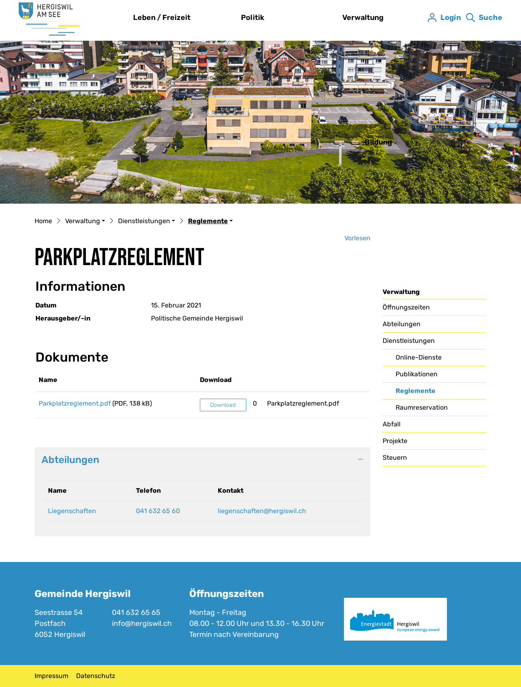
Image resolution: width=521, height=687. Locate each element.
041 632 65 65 (136, 612)
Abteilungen (401, 324)
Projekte (395, 441)
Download (223, 405)
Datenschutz (95, 676)
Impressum (51, 676)
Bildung (378, 142)
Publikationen (417, 374)
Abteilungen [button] (70, 459)
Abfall (392, 424)
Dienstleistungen (409, 341)
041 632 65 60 (158, 511)
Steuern (395, 457)
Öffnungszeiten (406, 307)
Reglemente (416, 393)
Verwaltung (362, 17)
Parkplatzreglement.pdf (75, 403)
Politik (252, 17)
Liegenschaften (72, 511)
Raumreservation (422, 407)
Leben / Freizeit (161, 17)
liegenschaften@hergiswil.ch (262, 511)
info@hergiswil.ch (142, 623)
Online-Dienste (419, 357)
